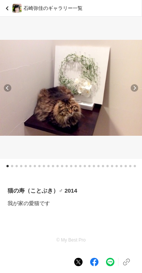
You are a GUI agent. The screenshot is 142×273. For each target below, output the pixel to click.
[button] (7, 88)
